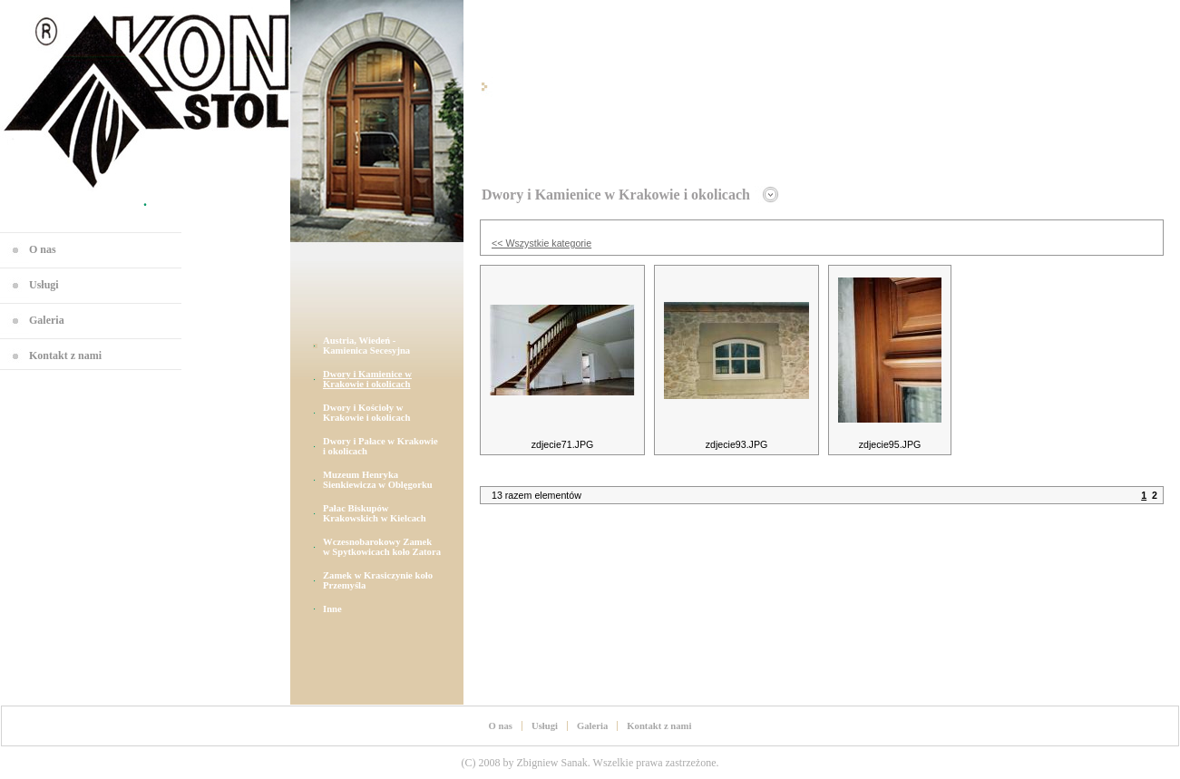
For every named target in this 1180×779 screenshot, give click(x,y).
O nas (42, 249)
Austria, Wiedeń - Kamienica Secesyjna (366, 345)
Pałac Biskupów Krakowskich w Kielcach (374, 513)
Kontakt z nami (65, 355)
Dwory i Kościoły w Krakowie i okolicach (367, 413)
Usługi (44, 284)
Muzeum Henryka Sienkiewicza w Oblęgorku (378, 480)
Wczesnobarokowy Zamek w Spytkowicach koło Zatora (382, 547)
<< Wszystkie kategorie (541, 243)
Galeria (46, 320)
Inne (332, 609)
